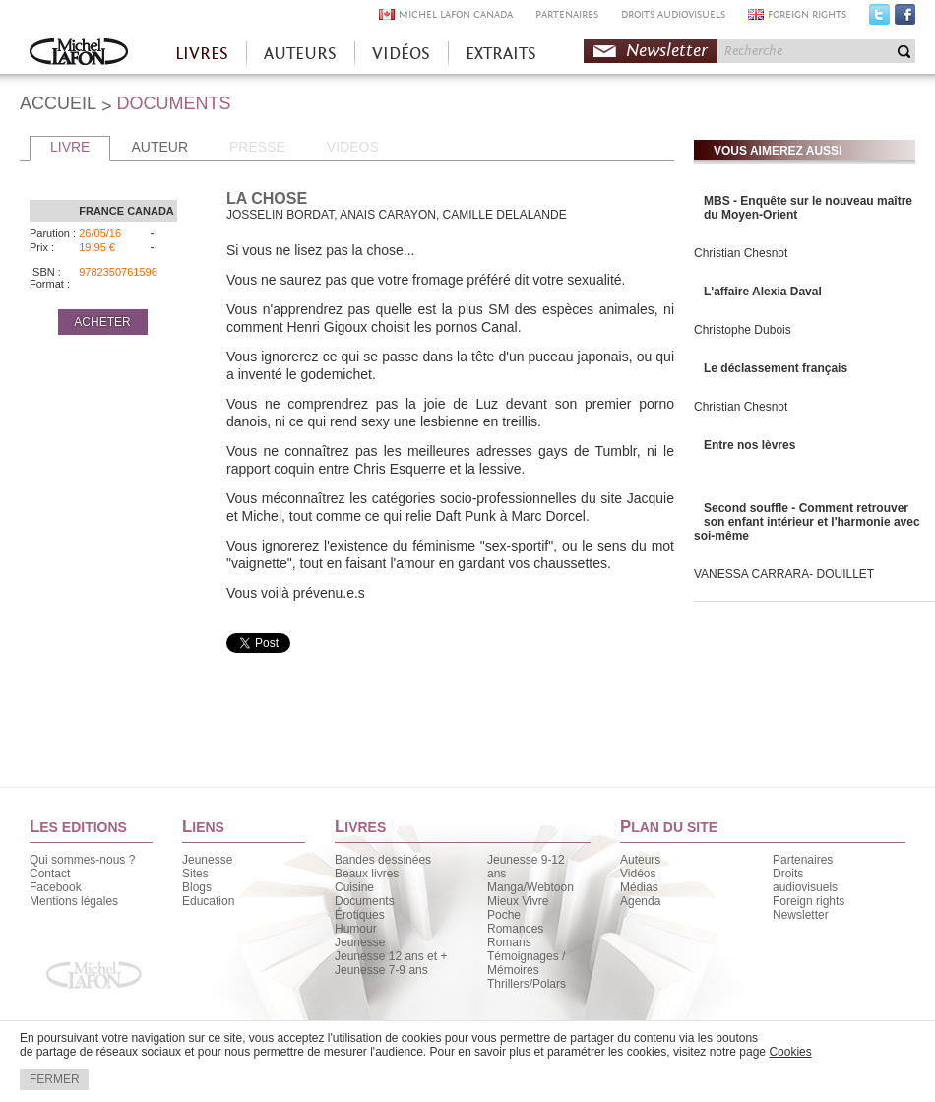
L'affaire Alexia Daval (763, 291)
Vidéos (637, 873)
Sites (195, 873)
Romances (515, 929)
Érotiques (360, 915)
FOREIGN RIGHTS (807, 14)
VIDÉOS (401, 53)
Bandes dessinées (383, 860)
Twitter (879, 18)
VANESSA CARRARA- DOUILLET (784, 574)
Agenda (640, 901)
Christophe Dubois (742, 330)
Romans (509, 942)
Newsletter (667, 50)
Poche (504, 915)
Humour (356, 929)
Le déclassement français (775, 368)
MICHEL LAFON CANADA (456, 14)
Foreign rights (808, 901)
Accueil (79, 53)
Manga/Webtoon (530, 887)
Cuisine (354, 887)
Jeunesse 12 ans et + (391, 956)
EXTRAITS (501, 53)
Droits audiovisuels (805, 880)
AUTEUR (159, 147)
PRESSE (257, 147)
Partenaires (803, 860)
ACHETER (102, 322)
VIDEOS (353, 147)
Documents (365, 901)
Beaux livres (367, 873)
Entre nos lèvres (749, 445)
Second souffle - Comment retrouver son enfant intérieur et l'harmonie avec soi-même (807, 522)
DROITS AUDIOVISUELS (673, 14)
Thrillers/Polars (526, 984)
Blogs (197, 887)
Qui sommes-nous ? (82, 860)
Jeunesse (207, 860)
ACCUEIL (58, 103)
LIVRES (201, 53)
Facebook (905, 18)
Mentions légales (74, 901)
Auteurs (640, 860)
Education (208, 901)
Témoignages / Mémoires (526, 963)
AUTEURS (300, 53)
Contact (50, 873)
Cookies (790, 1052)
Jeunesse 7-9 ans (381, 970)
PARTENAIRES (566, 14)
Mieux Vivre (517, 901)
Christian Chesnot (740, 253)
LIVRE (70, 147)
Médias (639, 887)
